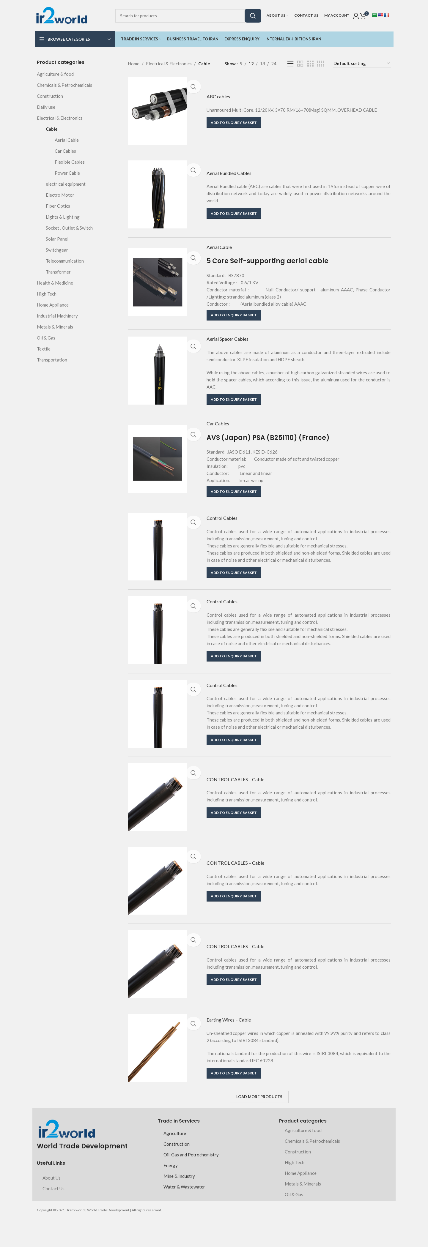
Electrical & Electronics (60, 118)
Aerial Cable (67, 140)
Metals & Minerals (55, 326)
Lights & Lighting (63, 217)
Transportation (52, 359)
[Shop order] (362, 63)
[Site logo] (61, 15)
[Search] (188, 16)
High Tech (46, 293)
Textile (44, 348)
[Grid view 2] (300, 64)
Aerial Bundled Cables (235, 175)
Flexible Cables (70, 162)
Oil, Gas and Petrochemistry (191, 1183)
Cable (52, 129)
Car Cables (65, 151)
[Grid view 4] (320, 64)
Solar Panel (57, 238)
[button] (234, 123)
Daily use (46, 107)
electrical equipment (66, 184)
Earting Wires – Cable (235, 1047)
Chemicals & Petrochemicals (64, 85)
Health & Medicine (55, 282)
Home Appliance (53, 304)
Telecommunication (65, 260)
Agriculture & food (55, 74)
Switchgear (57, 249)
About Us (52, 1206)
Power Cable (67, 173)
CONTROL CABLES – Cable (243, 799)
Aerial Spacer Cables (233, 346)
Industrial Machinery (57, 315)
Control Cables (226, 531)
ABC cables (221, 96)
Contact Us (53, 1216)
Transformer (58, 271)
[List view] (290, 64)
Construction (50, 96)
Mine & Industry (179, 1204)
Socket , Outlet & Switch (69, 228)
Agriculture (174, 1161)
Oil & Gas (46, 337)
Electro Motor (60, 195)
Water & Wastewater (184, 1215)
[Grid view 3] (310, 64)
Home (133, 63)
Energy (170, 1193)
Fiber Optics (58, 206)
